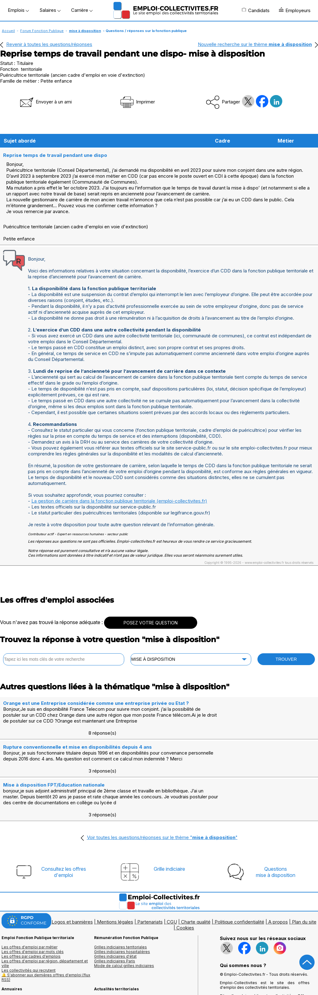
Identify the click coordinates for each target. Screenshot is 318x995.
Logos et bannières (72, 885)
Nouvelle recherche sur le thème (255, 44)
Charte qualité (196, 885)
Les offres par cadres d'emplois (31, 919)
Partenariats (150, 885)
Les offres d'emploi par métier (29, 910)
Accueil (8, 31)
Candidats (256, 10)
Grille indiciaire (169, 832)
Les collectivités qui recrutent (29, 933)
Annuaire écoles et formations (29, 970)
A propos (278, 885)
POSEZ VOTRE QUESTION (151, 622)
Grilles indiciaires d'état (115, 919)
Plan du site (304, 885)
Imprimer (137, 102)
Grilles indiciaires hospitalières (122, 914)
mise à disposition (85, 31)
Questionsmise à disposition (275, 835)
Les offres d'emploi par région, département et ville (45, 926)
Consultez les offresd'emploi (63, 835)
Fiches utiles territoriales (116, 961)
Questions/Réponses (113, 966)
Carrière (82, 10)
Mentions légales (115, 885)
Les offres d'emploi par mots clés (33, 914)
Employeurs (295, 10)
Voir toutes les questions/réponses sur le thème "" (162, 800)
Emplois (18, 10)
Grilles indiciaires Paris (114, 924)
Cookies (185, 891)
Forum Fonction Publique (42, 31)
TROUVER (286, 658)
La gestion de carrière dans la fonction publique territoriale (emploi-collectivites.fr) (119, 500)
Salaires (50, 10)
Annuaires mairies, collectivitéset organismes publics (30, 963)
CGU (172, 885)
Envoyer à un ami (45, 102)
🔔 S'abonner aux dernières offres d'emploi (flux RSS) (46, 940)
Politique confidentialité (239, 885)
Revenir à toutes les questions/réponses (49, 44)
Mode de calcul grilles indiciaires (124, 928)
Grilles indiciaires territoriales (120, 910)
